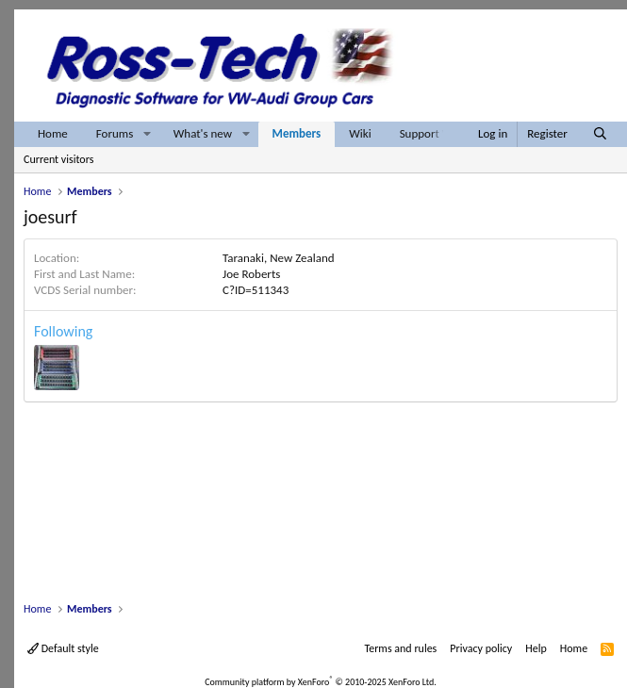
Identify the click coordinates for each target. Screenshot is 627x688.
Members (297, 133)
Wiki (360, 133)
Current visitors (58, 159)
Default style (63, 648)
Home (53, 133)
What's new (202, 133)
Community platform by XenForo (321, 682)
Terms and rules (400, 648)
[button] (147, 134)
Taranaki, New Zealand (279, 258)
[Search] (600, 134)
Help (536, 648)
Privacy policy (481, 648)
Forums (114, 133)
